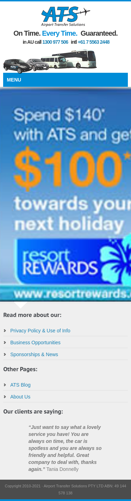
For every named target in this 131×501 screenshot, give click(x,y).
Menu (14, 80)
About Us (20, 397)
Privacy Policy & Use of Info (40, 330)
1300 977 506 (55, 42)
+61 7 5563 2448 (94, 42)
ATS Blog (20, 385)
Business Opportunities (35, 342)
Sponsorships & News (34, 354)
